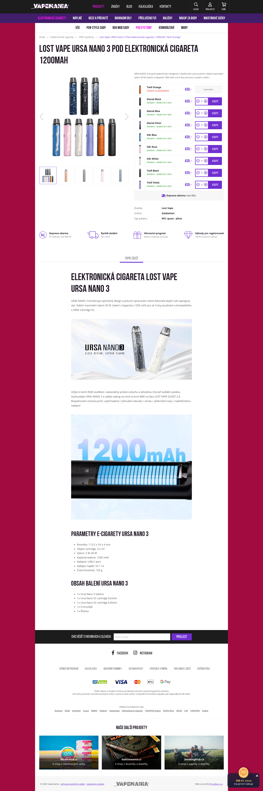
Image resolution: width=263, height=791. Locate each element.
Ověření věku (203, 668)
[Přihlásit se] (210, 6)
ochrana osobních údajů (73, 783)
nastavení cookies (95, 783)
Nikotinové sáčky (214, 18)
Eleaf (67, 710)
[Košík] (224, 6)
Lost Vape (167, 208)
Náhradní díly (123, 18)
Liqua (86, 710)
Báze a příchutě (98, 18)
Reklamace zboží (182, 668)
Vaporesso (114, 710)
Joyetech (76, 710)
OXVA (179, 710)
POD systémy (144, 28)
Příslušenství (147, 18)
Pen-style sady (96, 28)
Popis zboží (131, 258)
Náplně (77, 18)
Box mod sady (121, 28)
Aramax (58, 710)
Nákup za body (188, 18)
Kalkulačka (91, 668)
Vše (77, 28)
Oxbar (205, 710)
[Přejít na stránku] (17, 159)
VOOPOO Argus (153, 710)
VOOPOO (195, 710)
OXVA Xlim (168, 710)
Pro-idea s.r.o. (216, 783)
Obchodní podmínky (112, 668)
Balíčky (167, 18)
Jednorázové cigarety (132, 710)
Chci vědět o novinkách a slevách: (91, 637)
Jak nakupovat (135, 668)
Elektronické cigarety (52, 18)
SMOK (94, 710)
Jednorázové (166, 28)
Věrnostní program (68, 668)
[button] (196, 6)
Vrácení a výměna (158, 668)
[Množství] (201, 101)
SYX (186, 710)
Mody (184, 28)
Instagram (142, 653)
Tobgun (103, 710)
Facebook (120, 653)
